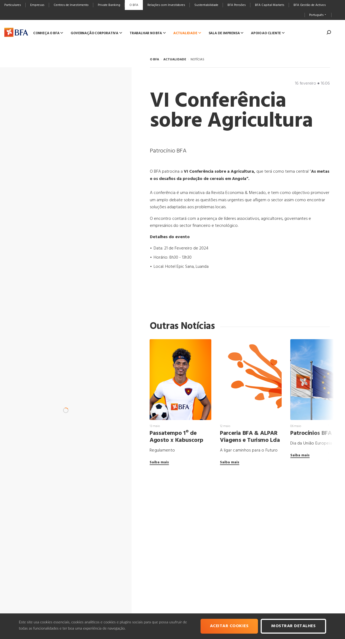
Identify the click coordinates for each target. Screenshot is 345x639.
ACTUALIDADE (174, 59)
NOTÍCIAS (197, 59)
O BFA (154, 59)
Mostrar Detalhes (293, 626)
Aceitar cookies (229, 626)
